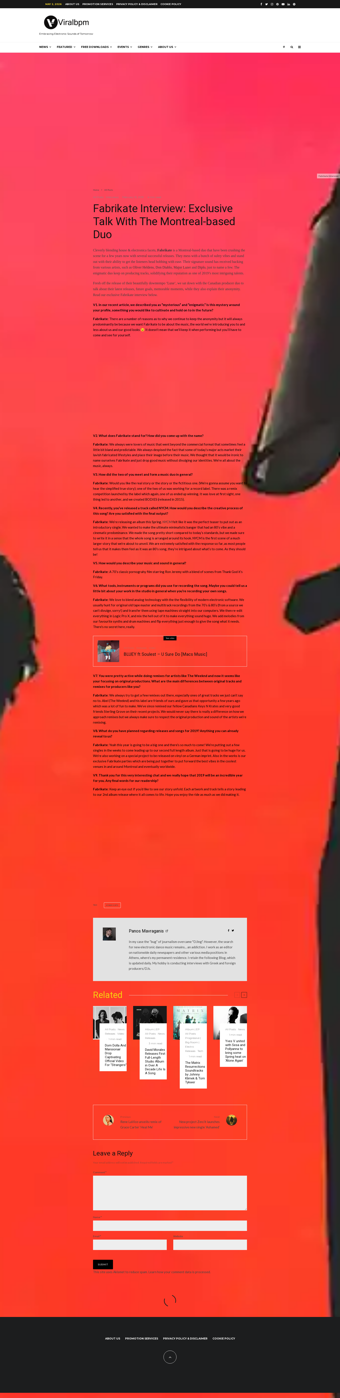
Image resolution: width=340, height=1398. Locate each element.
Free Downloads (95, 47)
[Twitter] (266, 4)
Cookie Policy (170, 4)
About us (72, 4)
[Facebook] (261, 4)
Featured (64, 47)
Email (97, 1241)
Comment (99, 1172)
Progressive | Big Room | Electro (193, 1042)
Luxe (171, 283)
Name (97, 1222)
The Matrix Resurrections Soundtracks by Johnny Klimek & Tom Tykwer (195, 1072)
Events (123, 47)
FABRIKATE (113, 905)
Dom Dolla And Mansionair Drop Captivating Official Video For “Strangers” (116, 1055)
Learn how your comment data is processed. (179, 1277)
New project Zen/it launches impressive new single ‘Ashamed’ (196, 1122)
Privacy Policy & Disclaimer (136, 4)
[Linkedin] (288, 4)
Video (152, 649)
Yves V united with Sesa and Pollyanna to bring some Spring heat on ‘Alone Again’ (235, 1051)
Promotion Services (97, 4)
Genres (143, 47)
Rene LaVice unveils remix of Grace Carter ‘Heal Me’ (143, 1122)
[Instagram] (272, 4)
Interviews (112, 197)
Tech (200, 1051)
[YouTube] (283, 4)
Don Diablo (163, 267)
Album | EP (152, 1029)
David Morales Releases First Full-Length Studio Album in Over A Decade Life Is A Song (155, 1061)
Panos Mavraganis (146, 931)
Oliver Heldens (143, 267)
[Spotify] (294, 4)
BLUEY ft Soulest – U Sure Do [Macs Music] (165, 655)
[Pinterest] (277, 4)
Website (178, 1241)
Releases (141, 649)
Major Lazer (182, 267)
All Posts (98, 197)
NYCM (167, 522)
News (43, 47)
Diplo (201, 267)
